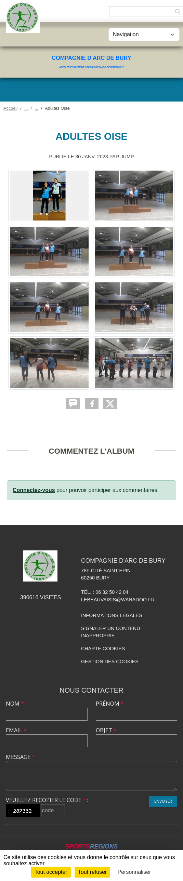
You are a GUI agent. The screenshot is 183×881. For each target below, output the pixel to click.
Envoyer (163, 801)
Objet (106, 730)
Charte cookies (103, 648)
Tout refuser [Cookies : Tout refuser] (92, 872)
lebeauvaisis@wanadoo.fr (118, 599)
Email (16, 730)
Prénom (110, 703)
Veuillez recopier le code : (47, 800)
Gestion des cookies (110, 661)
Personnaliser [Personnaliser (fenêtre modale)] (134, 872)
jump (127, 156)
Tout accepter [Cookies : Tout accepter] (51, 872)
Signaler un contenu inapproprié (110, 632)
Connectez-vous (34, 490)
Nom (15, 703)
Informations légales (111, 615)
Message (20, 757)
